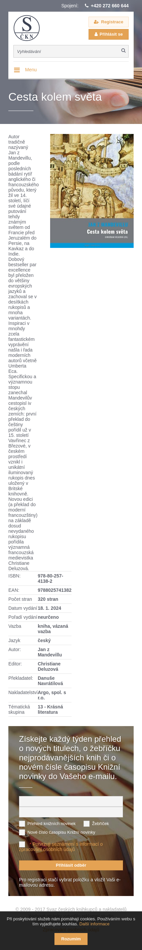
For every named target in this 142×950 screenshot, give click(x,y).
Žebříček (100, 823)
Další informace (94, 923)
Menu (31, 69)
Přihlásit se (111, 34)
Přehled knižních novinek (51, 823)
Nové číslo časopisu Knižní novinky (61, 832)
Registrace (112, 21)
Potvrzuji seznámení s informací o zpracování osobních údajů (61, 846)
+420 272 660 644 (110, 5)
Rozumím (71, 938)
